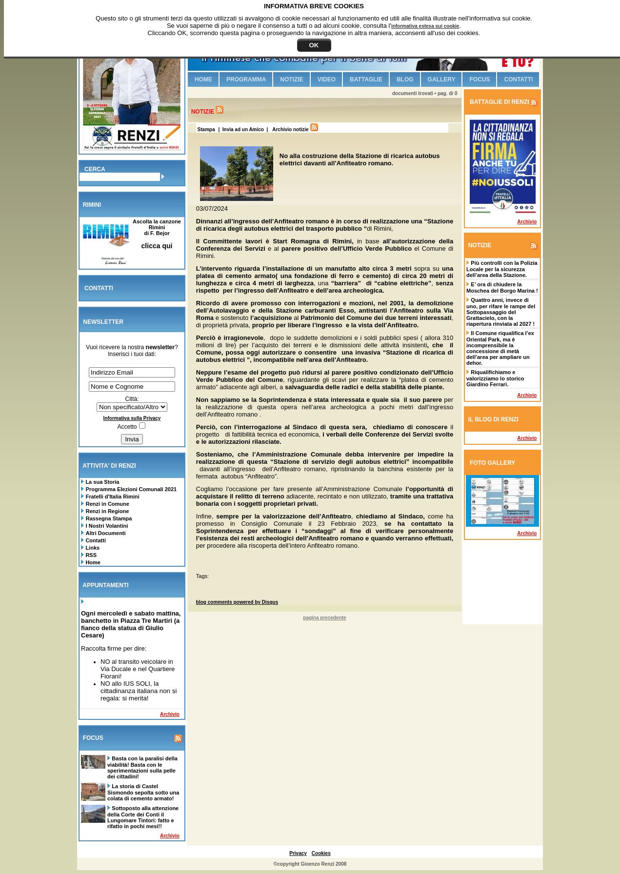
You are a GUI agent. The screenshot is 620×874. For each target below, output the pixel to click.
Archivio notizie (290, 129)
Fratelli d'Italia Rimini (113, 496)
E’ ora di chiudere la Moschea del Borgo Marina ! (502, 287)
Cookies (321, 853)
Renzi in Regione (107, 511)
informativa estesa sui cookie (425, 26)
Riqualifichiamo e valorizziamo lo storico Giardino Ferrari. (495, 378)
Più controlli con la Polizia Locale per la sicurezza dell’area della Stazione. (502, 269)
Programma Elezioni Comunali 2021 (131, 489)
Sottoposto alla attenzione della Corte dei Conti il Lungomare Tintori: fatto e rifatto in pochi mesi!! (143, 817)
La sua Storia (101, 482)
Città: (132, 399)
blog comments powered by (237, 602)
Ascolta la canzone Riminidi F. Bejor (157, 233)
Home (92, 562)
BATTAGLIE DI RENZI (498, 102)
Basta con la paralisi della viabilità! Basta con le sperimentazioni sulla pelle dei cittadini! (142, 767)
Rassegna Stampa (109, 518)
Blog (405, 79)
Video (327, 79)
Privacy (298, 853)
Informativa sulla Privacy (132, 418)
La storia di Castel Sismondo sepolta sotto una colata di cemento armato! (143, 792)
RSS (90, 555)
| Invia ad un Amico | (244, 129)
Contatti (95, 540)
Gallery (442, 79)
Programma (246, 79)
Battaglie (366, 79)
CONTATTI (98, 288)
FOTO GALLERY (492, 462)
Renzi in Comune (107, 504)
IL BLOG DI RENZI (493, 419)
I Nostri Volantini (107, 526)
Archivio (170, 714)
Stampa (205, 129)
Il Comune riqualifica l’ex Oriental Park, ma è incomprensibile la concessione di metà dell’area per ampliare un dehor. (500, 348)
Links (92, 548)
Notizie (291, 79)
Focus (479, 79)
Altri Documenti (106, 533)
